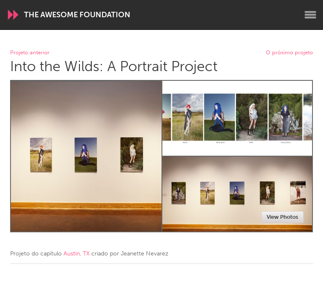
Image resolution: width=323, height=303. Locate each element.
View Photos (282, 217)
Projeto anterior (30, 53)
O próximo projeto (289, 53)
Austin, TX (77, 253)
